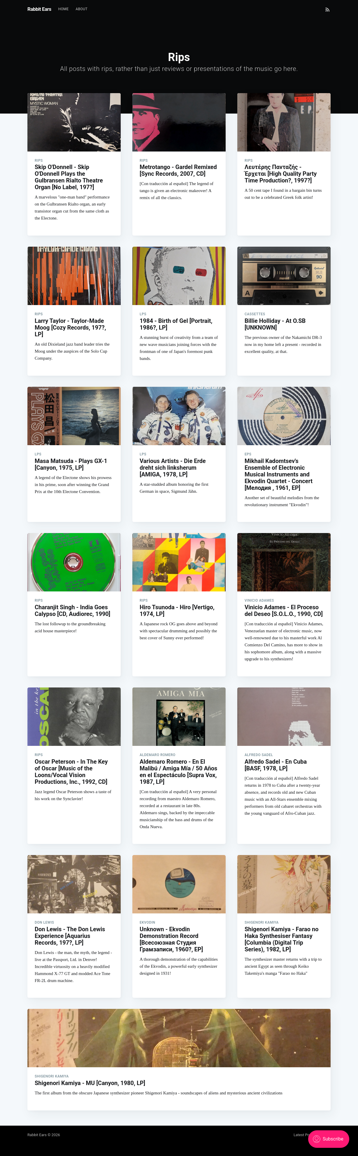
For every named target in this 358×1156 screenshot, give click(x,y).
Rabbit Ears (39, 9)
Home (63, 9)
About (81, 9)
